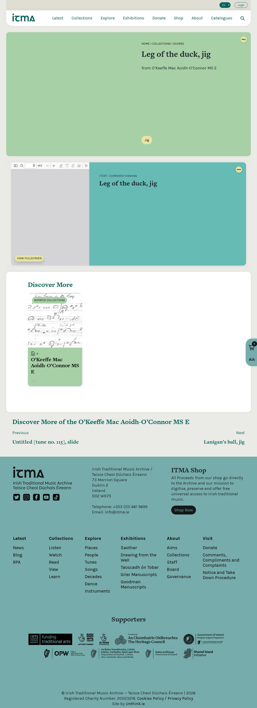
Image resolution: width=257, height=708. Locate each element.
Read (54, 553)
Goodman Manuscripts (133, 576)
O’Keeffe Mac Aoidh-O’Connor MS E (134, 413)
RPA (17, 553)
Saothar (129, 539)
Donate (159, 18)
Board (173, 561)
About (197, 18)
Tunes (91, 553)
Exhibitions (133, 18)
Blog (17, 546)
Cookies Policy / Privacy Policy (165, 690)
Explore (108, 18)
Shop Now (183, 501)
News (18, 539)
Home (145, 43)
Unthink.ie (135, 695)
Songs (91, 561)
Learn (54, 568)
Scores (178, 43)
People (91, 546)
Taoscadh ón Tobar (140, 559)
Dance (91, 575)
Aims (172, 539)
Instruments (97, 582)
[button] (252, 348)
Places (91, 539)
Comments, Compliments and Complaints (221, 552)
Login (241, 5)
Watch (55, 546)
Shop (178, 18)
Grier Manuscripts (139, 566)
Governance (179, 568)
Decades (93, 568)
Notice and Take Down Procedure (219, 566)
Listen (55, 539)
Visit (207, 530)
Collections (82, 18)
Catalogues (221, 18)
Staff (172, 553)
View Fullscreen (29, 258)
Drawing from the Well (138, 549)
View (53, 561)
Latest (57, 18)
